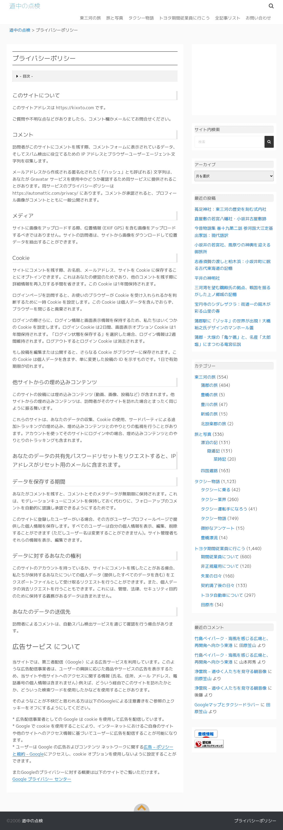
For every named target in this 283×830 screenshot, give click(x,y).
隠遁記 (213, 451)
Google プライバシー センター (41, 779)
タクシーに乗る (215, 490)
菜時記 (220, 459)
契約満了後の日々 (218, 585)
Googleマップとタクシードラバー (226, 704)
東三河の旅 (90, 18)
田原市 (207, 604)
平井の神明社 (207, 278)
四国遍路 (209, 471)
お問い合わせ (258, 18)
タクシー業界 (213, 499)
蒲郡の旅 (209, 385)
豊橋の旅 (209, 395)
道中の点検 (25, 5)
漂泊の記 (209, 442)
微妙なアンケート (218, 528)
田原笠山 (247, 645)
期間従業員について (220, 556)
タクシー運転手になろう (224, 509)
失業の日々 (211, 576)
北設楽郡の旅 (213, 423)
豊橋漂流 (209, 538)
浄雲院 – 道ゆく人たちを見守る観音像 (230, 671)
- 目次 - (26, 76)
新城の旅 (209, 414)
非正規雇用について (220, 566)
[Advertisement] (234, 80)
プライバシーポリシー (255, 821)
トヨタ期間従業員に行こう (184, 18)
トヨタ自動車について (222, 595)
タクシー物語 (141, 18)
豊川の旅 (209, 404)
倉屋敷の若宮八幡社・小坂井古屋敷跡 (230, 218)
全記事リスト (227, 18)
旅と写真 (114, 18)
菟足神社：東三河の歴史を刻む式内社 (230, 209)
